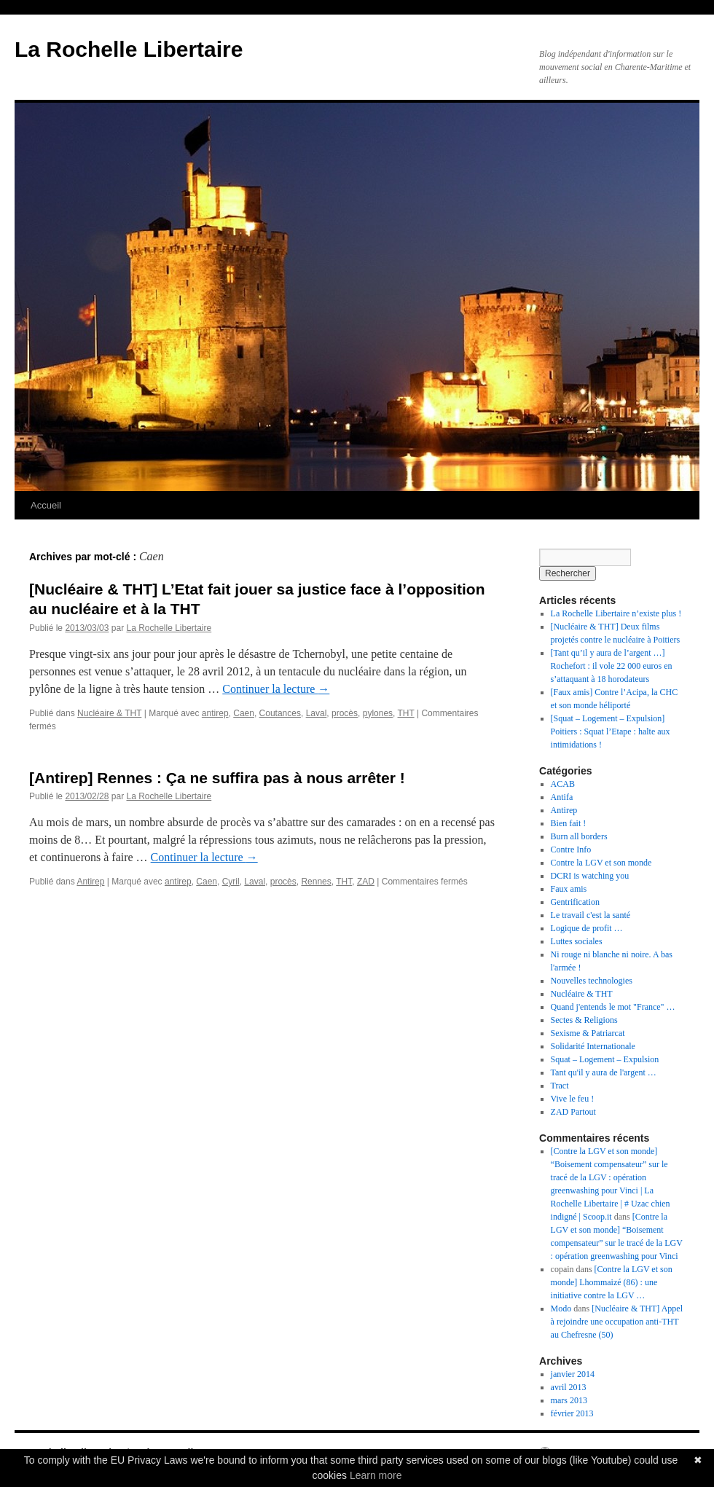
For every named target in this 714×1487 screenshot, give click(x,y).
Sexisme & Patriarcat (588, 1033)
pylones (378, 713)
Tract (560, 1085)
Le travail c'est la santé (590, 915)
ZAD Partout (573, 1112)
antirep (215, 713)
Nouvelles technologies (591, 981)
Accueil (46, 505)
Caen (243, 713)
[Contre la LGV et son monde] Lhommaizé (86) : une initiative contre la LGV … (611, 1282)
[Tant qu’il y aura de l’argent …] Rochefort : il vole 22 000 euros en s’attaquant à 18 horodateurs (611, 666)
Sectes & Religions (584, 1020)
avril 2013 (568, 1387)
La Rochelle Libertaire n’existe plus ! (616, 613)
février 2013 (572, 1413)
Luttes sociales (577, 941)
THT (406, 713)
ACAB (563, 784)
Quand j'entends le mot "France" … (613, 1007)
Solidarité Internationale (593, 1046)
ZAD (365, 881)
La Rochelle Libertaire (129, 49)
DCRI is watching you (590, 876)
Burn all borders (579, 836)
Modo (561, 1308)
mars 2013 (569, 1400)
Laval (316, 713)
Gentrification (575, 902)
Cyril (231, 881)
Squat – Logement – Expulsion (605, 1059)
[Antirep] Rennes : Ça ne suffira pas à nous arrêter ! (217, 777)
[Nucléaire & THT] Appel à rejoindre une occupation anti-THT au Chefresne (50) (617, 1321)
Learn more (376, 1475)
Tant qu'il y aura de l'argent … (603, 1072)
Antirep (90, 881)
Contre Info (571, 849)
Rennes (316, 881)
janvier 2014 (573, 1374)
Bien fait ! (568, 823)
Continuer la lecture (275, 689)
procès (345, 713)
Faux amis (569, 889)
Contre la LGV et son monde (601, 863)
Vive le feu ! (573, 1099)
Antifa (562, 797)
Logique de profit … (587, 928)
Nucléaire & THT (109, 713)
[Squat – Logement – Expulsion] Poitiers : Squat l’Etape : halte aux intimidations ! (610, 731)
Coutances (280, 713)
